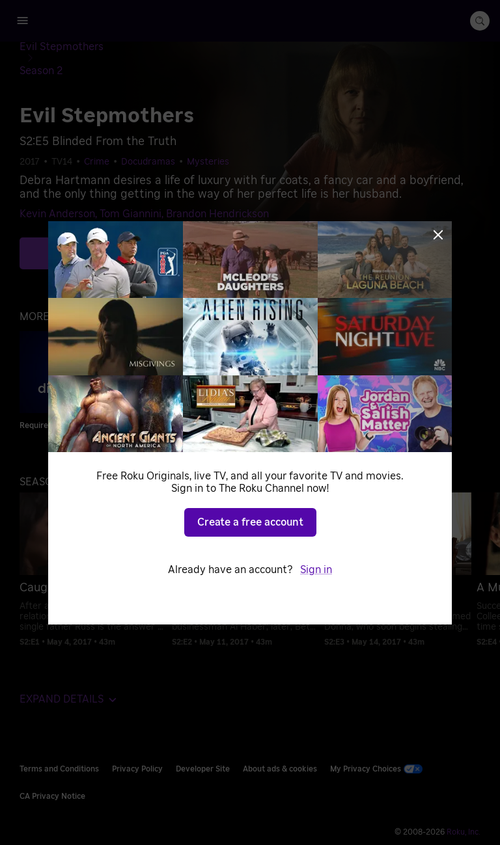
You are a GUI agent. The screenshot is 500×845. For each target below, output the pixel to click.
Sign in (316, 570)
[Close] (438, 234)
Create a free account (250, 522)
